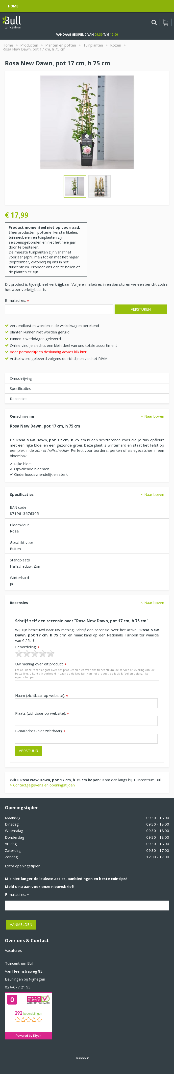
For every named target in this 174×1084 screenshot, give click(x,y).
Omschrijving (21, 378)
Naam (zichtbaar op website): (41, 695)
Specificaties (20, 388)
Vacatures (13, 950)
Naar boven (154, 416)
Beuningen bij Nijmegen (25, 979)
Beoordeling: (27, 647)
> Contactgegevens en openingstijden (42, 784)
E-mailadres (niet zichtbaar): (40, 730)
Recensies (18, 398)
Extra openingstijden (22, 865)
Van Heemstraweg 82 (24, 971)
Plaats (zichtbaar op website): (42, 713)
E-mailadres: (17, 300)
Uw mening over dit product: (41, 664)
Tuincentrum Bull (19, 963)
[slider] (35, 653)
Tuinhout (82, 1058)
